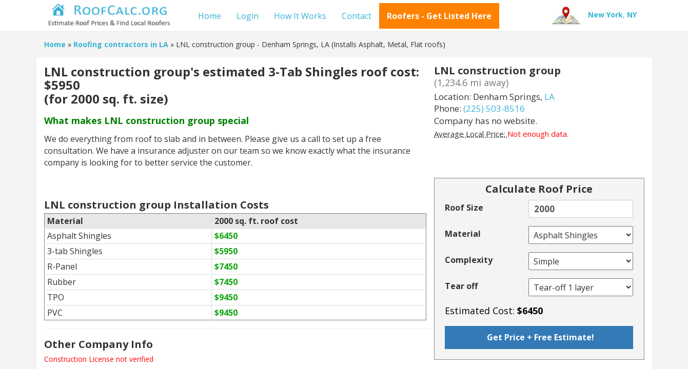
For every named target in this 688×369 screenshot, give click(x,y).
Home (209, 16)
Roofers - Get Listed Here (439, 16)
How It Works (300, 16)
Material (463, 233)
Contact (356, 16)
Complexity (469, 259)
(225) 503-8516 (494, 108)
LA (549, 96)
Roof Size (464, 207)
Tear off (461, 286)
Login (248, 16)
